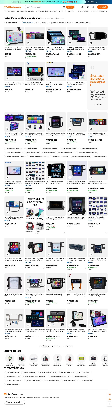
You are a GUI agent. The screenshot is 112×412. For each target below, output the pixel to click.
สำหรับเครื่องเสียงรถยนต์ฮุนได (13, 152)
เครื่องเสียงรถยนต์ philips (80, 376)
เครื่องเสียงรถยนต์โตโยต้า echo (13, 148)
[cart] (88, 7)
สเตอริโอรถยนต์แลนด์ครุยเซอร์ (88, 148)
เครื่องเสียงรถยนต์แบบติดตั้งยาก (81, 156)
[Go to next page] (71, 346)
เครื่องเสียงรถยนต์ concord (32, 380)
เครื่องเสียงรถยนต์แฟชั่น (11, 384)
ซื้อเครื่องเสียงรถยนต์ (31, 148)
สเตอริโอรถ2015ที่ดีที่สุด (85, 380)
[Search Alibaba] (44, 7)
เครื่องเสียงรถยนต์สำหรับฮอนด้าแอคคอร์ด (34, 376)
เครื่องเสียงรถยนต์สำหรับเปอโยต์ (47, 372)
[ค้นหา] (70, 7)
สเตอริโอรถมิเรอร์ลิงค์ (99, 156)
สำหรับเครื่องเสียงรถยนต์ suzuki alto (87, 152)
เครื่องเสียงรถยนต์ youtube (12, 376)
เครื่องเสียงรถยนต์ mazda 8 (65, 152)
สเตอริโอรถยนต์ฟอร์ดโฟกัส (51, 380)
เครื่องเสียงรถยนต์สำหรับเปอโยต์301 (37, 156)
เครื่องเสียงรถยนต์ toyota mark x (60, 156)
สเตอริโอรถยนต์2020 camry (68, 148)
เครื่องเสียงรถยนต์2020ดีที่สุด (49, 148)
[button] (64, 7)
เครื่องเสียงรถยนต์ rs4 (48, 152)
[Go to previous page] (41, 346)
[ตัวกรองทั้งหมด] (11, 22)
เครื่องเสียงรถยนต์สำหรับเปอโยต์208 (14, 156)
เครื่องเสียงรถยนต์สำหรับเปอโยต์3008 (59, 376)
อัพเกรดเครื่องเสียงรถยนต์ (66, 372)
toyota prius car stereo (32, 152)
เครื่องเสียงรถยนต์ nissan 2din (13, 380)
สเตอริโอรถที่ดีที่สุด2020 (12, 372)
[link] (109, 394)
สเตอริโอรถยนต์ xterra (68, 380)
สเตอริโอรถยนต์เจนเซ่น (83, 372)
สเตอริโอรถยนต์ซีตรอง (28, 372)
